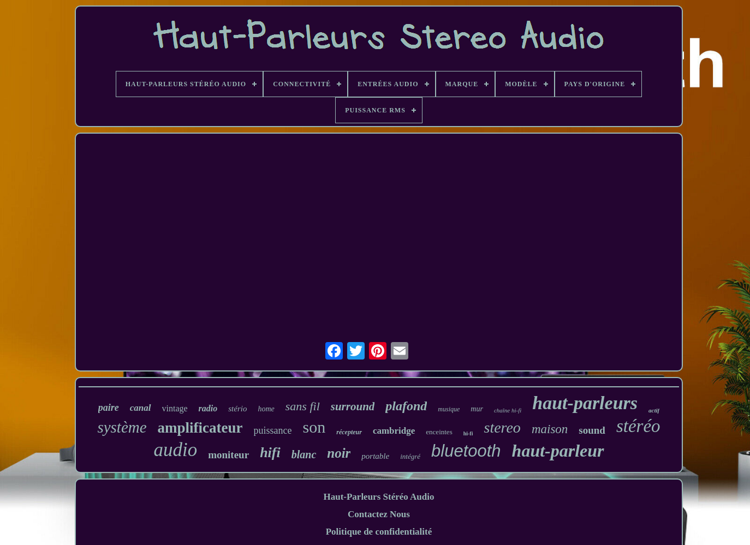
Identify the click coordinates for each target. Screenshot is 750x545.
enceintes (439, 432)
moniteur (228, 454)
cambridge (394, 431)
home (266, 409)
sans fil (302, 406)
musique (449, 409)
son (314, 427)
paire (108, 407)
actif (653, 410)
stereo (502, 427)
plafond (406, 406)
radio (208, 408)
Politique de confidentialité (379, 531)
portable (375, 456)
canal (140, 408)
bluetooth (466, 450)
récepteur (349, 432)
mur (477, 409)
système (121, 427)
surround (353, 406)
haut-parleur (558, 450)
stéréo (638, 426)
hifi (270, 452)
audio (175, 449)
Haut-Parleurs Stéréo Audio (378, 497)
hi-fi (468, 433)
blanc (304, 454)
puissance (273, 430)
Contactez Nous (379, 514)
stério (237, 408)
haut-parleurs (585, 403)
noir (338, 453)
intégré (410, 456)
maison (550, 429)
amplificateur (200, 428)
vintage (175, 408)
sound (592, 430)
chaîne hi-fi (507, 410)
